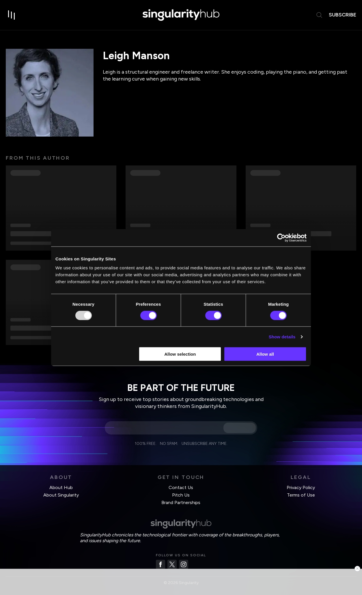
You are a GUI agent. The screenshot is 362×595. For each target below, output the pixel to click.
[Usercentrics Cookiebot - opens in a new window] (281, 237)
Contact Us (181, 487)
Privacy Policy (301, 487)
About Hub (61, 487)
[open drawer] (11, 15)
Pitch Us (181, 495)
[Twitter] (172, 564)
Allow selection (180, 354)
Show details (282, 336)
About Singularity (61, 495)
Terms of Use (301, 495)
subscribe (342, 15)
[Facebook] (160, 564)
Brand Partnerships (180, 502)
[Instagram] (183, 564)
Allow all (265, 354)
